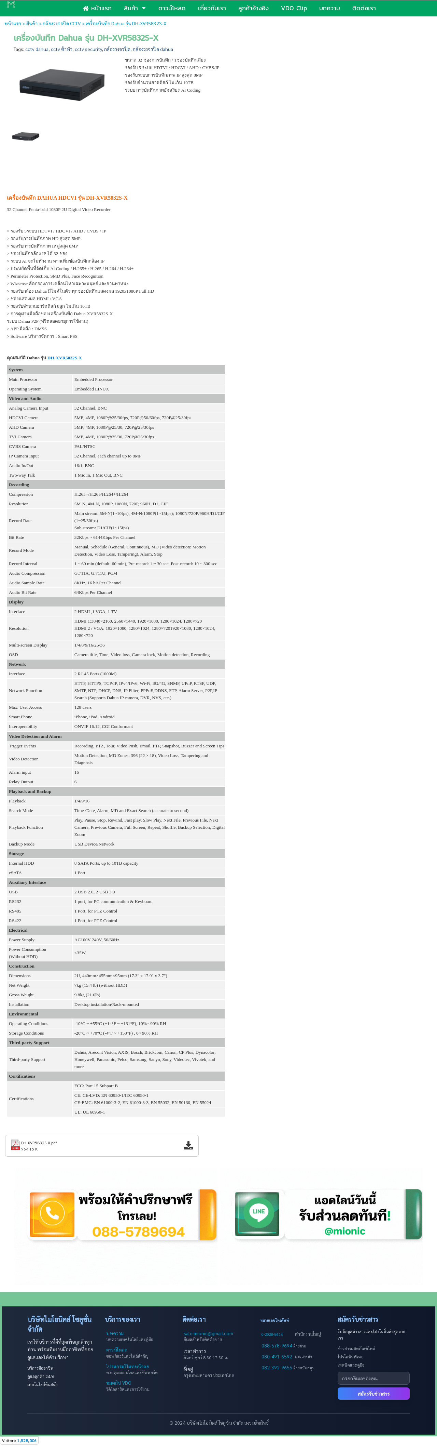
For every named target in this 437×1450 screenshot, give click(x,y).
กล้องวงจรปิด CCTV (62, 23)
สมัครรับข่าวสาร (374, 1394)
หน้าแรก (12, 23)
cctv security (88, 49)
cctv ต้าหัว (61, 49)
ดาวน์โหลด (116, 1349)
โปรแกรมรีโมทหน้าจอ (127, 1366)
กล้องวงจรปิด (117, 49)
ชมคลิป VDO (118, 1383)
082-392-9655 (277, 1367)
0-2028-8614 (272, 1334)
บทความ (115, 1333)
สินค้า (32, 23)
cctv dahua (36, 49)
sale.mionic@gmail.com (208, 1333)
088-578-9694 (277, 1345)
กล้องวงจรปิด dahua (153, 49)
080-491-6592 (277, 1356)
